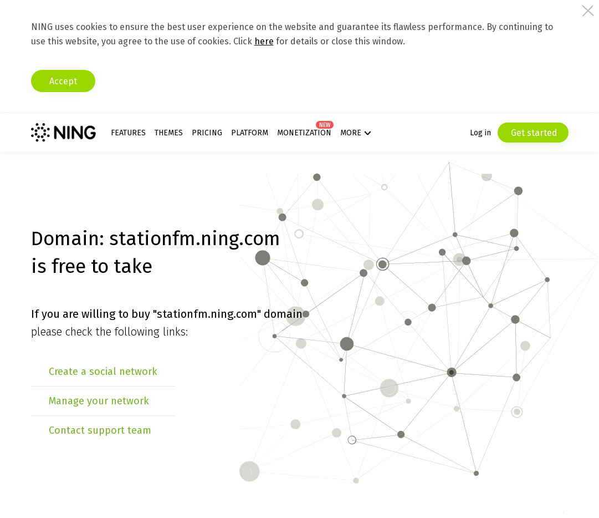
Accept (63, 81)
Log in (480, 133)
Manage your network (99, 401)
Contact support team (100, 430)
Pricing (207, 133)
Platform (249, 133)
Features (128, 133)
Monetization (304, 133)
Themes (169, 133)
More (350, 133)
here (264, 41)
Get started (533, 133)
